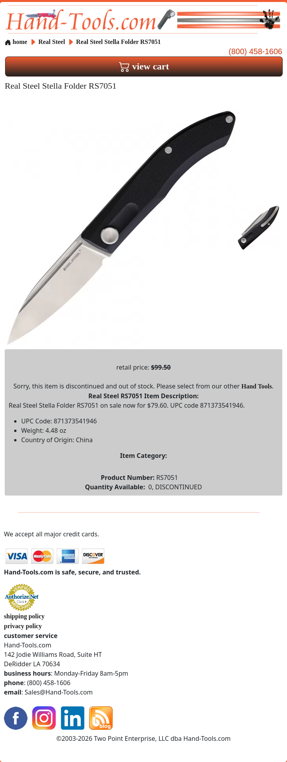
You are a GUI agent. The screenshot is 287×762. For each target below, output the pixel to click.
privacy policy (23, 626)
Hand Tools (256, 386)
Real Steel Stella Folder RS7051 (118, 41)
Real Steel (52, 41)
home (16, 41)
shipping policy (24, 616)
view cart (144, 66)
